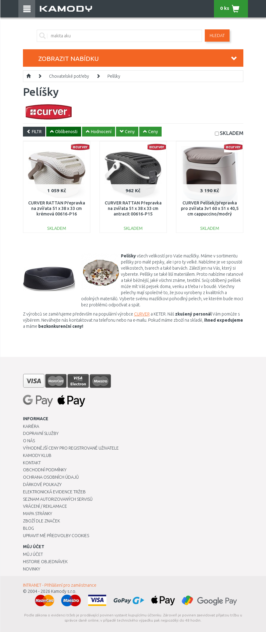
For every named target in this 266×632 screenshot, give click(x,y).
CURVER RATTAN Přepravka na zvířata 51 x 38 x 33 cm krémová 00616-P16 (56, 208)
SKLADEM (231, 133)
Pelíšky (113, 76)
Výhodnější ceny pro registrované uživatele (71, 448)
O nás (29, 440)
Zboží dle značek (41, 520)
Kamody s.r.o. (63, 591)
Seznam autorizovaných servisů (58, 499)
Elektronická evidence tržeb (54, 491)
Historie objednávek (45, 561)
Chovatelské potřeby (69, 76)
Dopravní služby (40, 433)
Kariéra (31, 426)
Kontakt (32, 462)
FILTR (34, 131)
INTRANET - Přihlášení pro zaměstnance (59, 585)
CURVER (142, 314)
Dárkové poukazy (42, 484)
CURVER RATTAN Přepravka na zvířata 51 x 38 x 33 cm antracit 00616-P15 (133, 208)
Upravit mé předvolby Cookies (56, 535)
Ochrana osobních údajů (51, 477)
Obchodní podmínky (44, 469)
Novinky (31, 569)
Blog (28, 528)
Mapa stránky (37, 513)
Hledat (217, 35)
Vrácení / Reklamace (45, 506)
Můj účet (33, 554)
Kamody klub (37, 455)
